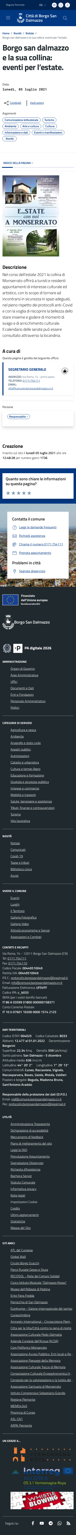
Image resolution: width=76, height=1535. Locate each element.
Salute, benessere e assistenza (31, 801)
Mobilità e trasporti (23, 794)
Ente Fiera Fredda (22, 1295)
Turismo (16, 814)
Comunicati (18, 849)
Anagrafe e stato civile (26, 742)
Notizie (30, 33)
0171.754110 (17, 963)
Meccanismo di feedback (27, 1136)
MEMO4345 (19, 1406)
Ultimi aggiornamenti (25, 1214)
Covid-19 (17, 856)
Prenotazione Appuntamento (30, 1156)
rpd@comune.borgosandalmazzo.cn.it (36, 1099)
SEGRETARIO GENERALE (27, 369)
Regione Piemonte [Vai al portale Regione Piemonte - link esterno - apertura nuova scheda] (15, 5)
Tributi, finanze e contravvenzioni (33, 807)
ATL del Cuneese (22, 1250)
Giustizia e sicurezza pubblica (30, 781)
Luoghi (15, 904)
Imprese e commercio (25, 788)
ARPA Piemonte (21, 1425)
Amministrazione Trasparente (30, 1123)
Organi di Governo (23, 668)
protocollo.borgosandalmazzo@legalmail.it (39, 977)
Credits (15, 1208)
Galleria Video (20, 923)
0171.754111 (16, 958)
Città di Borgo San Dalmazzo (41, 18)
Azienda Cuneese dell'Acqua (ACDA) (34, 1341)
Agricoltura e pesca (23, 729)
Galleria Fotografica (23, 917)
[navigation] (8, 17)
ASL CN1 (17, 1419)
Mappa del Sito (21, 1227)
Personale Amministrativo (28, 701)
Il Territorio (18, 910)
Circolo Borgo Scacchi (25, 1263)
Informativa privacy (23, 1188)
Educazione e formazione (27, 775)
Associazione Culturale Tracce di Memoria (38, 1367)
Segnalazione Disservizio (27, 1162)
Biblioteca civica (21, 869)
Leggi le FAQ (19, 1149)
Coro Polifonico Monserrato (29, 1347)
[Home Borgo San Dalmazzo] (36, 18)
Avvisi (14, 875)
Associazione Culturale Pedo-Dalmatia (36, 1334)
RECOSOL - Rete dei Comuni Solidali (35, 1276)
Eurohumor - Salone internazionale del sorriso (41, 1308)
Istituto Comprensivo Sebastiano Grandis (38, 1393)
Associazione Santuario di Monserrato (36, 1386)
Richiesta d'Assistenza (25, 1169)
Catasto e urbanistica (25, 762)
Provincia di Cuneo (23, 1412)
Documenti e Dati (22, 688)
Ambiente (17, 736)
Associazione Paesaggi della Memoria (35, 1360)
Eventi (15, 897)
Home (6, 33)
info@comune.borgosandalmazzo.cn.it (30, 388)
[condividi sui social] (12, 103)
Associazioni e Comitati (26, 936)
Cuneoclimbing (20, 1315)
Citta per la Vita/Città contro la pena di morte (41, 1328)
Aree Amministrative (24, 675)
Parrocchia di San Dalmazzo (29, 1302)
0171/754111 (31, 380)
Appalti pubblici (21, 749)
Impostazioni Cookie (24, 1201)
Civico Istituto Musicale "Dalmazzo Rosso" (39, 1282)
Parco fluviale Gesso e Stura (29, 1269)
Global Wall (18, 1256)
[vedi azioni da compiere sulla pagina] (34, 103)
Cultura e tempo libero (25, 768)
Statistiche (18, 1221)
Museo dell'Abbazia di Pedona (30, 1289)
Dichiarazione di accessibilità (29, 1130)
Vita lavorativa (20, 820)
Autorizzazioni (20, 755)
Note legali (18, 1195)
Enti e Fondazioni (22, 694)
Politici (15, 707)
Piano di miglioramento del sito (31, 1143)
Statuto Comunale (23, 1182)
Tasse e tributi (20, 862)
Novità (17, 33)
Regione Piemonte (23, 1399)
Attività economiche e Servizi (30, 930)
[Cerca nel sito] (65, 18)
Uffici (14, 681)
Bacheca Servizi (21, 1175)
